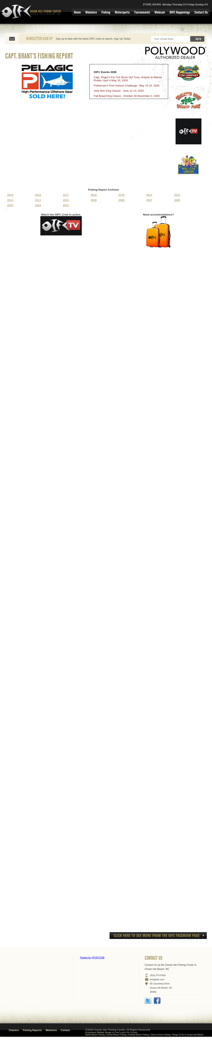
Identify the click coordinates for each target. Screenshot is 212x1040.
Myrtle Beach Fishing (95, 1035)
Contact (65, 1030)
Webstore (91, 12)
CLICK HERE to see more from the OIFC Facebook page (157, 935)
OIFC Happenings (180, 12)
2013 (177, 194)
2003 (66, 205)
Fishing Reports (32, 1030)
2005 (10, 205)
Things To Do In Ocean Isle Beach (187, 1035)
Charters (14, 1030)
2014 (149, 194)
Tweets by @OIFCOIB (92, 957)
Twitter (148, 1000)
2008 (121, 200)
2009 (94, 200)
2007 (149, 200)
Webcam (159, 12)
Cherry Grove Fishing (160, 1035)
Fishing (105, 12)
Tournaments (142, 12)
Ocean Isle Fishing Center (32, 12)
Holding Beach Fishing (138, 1035)
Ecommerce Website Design (98, 1032)
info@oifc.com (157, 979)
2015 (121, 194)
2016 (94, 194)
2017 (66, 194)
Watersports (122, 12)
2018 (38, 194)
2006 (177, 200)
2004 (38, 205)
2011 (38, 200)
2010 (66, 200)
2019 (10, 194)
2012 (10, 200)
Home (77, 12)
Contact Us (201, 12)
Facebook (157, 1000)
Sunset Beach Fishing (116, 1035)
